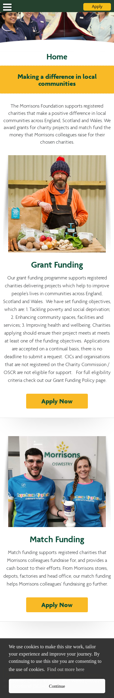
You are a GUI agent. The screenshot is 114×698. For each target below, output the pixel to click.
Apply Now (57, 401)
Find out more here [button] (65, 669)
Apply (97, 7)
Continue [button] (57, 686)
